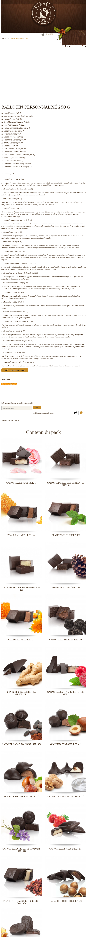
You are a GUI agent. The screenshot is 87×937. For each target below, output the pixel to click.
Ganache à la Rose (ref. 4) (14, 179)
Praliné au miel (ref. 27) (13, 242)
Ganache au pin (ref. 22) (13, 232)
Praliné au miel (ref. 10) (13, 198)
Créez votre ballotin (15, 370)
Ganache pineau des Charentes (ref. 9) (18, 189)
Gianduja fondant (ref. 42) (14, 292)
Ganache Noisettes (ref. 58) (14, 352)
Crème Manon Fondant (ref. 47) (16, 311)
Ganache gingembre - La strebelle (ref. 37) (20, 263)
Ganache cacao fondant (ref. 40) (16, 283)
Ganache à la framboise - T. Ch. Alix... (65, 693)
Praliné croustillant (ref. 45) (14, 302)
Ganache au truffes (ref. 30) (14, 251)
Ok (37, 407)
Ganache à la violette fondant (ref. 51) (18, 321)
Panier (49, 34)
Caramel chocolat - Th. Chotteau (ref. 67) (19, 362)
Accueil (4, 38)
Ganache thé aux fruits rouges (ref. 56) (18, 340)
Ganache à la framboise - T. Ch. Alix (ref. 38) (21, 273)
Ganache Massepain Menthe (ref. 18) (18, 220)
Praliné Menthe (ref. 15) (13, 208)
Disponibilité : (6, 380)
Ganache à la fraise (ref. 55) (14, 331)
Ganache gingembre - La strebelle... (21, 693)
